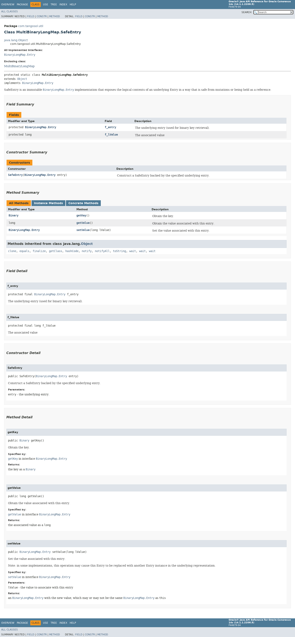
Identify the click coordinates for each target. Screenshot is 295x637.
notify (87, 251)
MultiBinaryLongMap (19, 66)
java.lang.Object (16, 40)
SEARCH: (247, 12)
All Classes (9, 11)
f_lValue (111, 134)
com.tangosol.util (30, 26)
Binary (13, 215)
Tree (54, 4)
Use (45, 4)
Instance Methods (48, 203)
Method (54, 16)
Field (30, 16)
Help (73, 4)
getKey (81, 215)
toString (119, 251)
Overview (7, 4)
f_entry (110, 127)
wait (132, 251)
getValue (83, 223)
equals (24, 251)
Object (22, 79)
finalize (39, 251)
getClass (55, 251)
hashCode (71, 251)
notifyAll (102, 251)
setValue (83, 230)
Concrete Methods (83, 203)
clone (12, 251)
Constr (42, 16)
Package (22, 4)
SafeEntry (15, 175)
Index (63, 4)
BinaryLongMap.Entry (19, 55)
